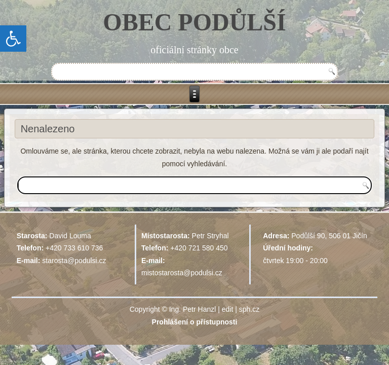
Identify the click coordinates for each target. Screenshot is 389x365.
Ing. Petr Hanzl (192, 309)
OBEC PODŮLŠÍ (194, 22)
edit (228, 309)
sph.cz (249, 309)
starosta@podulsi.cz (74, 261)
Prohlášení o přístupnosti (195, 322)
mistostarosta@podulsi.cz (181, 273)
